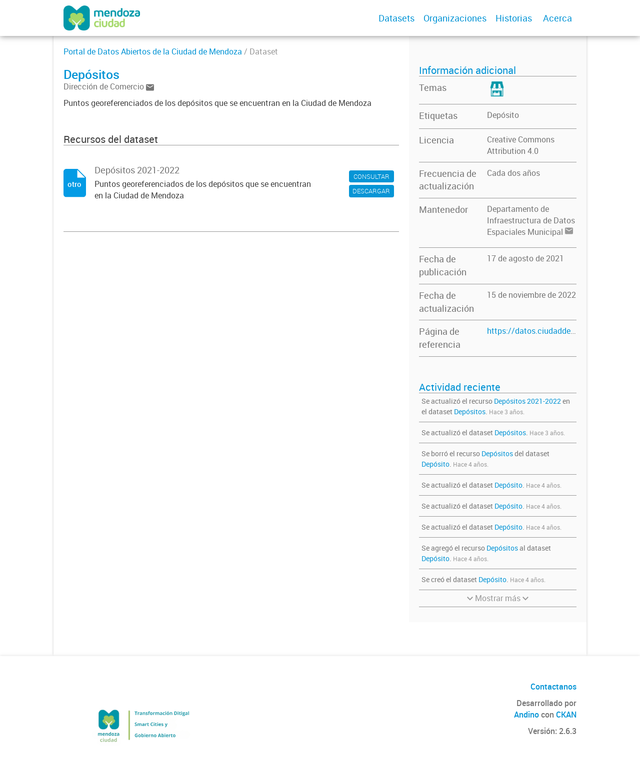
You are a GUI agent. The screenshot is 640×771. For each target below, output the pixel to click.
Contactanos (553, 686)
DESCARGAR (371, 190)
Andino (526, 714)
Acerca (557, 18)
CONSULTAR (372, 176)
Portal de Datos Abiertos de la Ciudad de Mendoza (153, 51)
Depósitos (470, 411)
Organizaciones (455, 18)
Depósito (503, 114)
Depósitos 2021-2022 (527, 401)
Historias (514, 18)
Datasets (396, 18)
